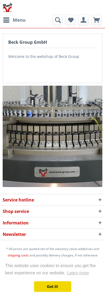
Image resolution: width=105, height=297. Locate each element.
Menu (14, 19)
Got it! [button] (52, 286)
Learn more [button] (78, 273)
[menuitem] (14, 20)
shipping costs (18, 255)
